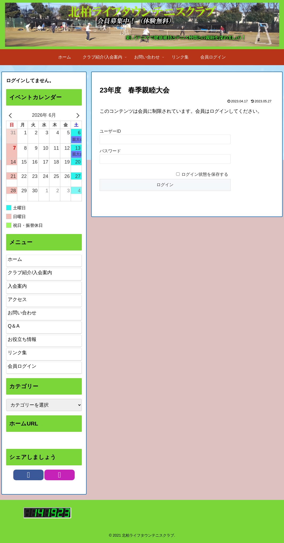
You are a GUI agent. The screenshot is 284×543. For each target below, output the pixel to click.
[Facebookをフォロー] (28, 475)
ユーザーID (110, 131)
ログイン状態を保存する (204, 174)
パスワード (110, 151)
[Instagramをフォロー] (59, 475)
